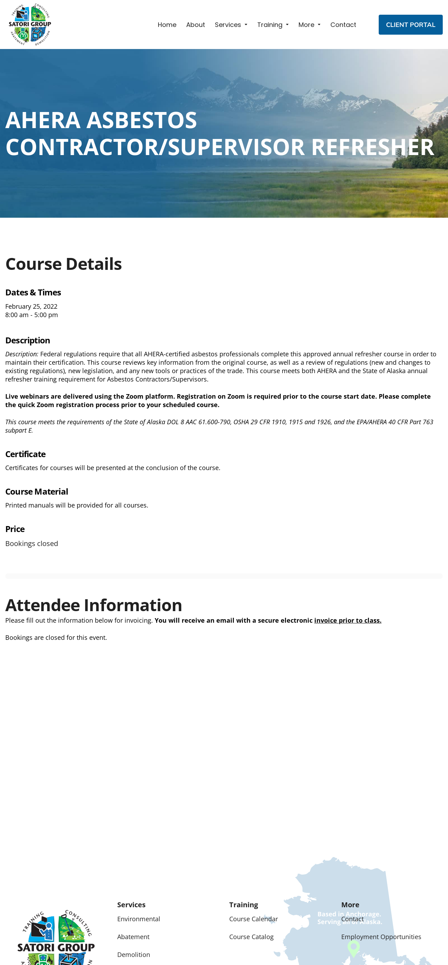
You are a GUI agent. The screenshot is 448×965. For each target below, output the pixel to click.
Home (167, 24)
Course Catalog (251, 936)
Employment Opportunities (381, 936)
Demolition (133, 954)
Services (228, 24)
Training (269, 24)
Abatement (133, 936)
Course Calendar (253, 919)
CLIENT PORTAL (410, 25)
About (195, 24)
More (306, 24)
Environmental (138, 919)
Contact (343, 24)
